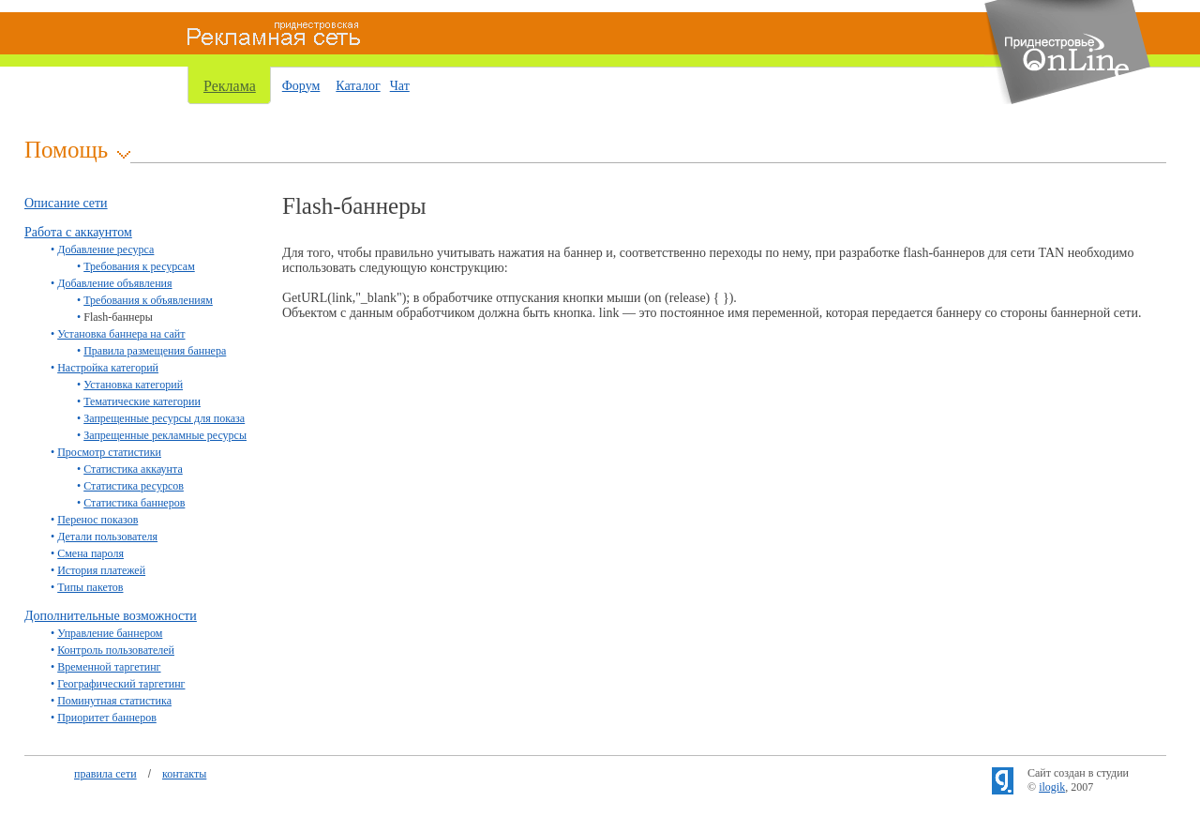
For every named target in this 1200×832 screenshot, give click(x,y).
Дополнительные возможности (110, 616)
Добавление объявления (114, 283)
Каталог (358, 86)
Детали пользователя (107, 536)
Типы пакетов (90, 587)
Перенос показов (97, 519)
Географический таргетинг (121, 683)
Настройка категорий (107, 367)
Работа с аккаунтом (78, 232)
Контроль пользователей (115, 650)
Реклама (229, 86)
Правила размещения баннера (154, 350)
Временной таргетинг (108, 666)
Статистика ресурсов (133, 485)
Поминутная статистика (114, 700)
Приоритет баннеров (107, 717)
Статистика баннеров (134, 502)
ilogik (1052, 787)
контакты (184, 773)
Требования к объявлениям (148, 300)
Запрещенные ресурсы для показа (164, 418)
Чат (400, 86)
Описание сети (66, 203)
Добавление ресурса (105, 249)
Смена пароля (90, 553)
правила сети (105, 773)
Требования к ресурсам (139, 266)
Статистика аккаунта (133, 469)
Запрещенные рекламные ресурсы (165, 435)
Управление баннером (109, 633)
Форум (301, 86)
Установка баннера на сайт (121, 333)
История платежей (101, 570)
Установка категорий (133, 384)
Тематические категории (142, 401)
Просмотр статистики (109, 452)
